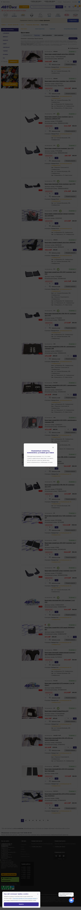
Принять (21, 904)
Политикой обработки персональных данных (25, 898)
